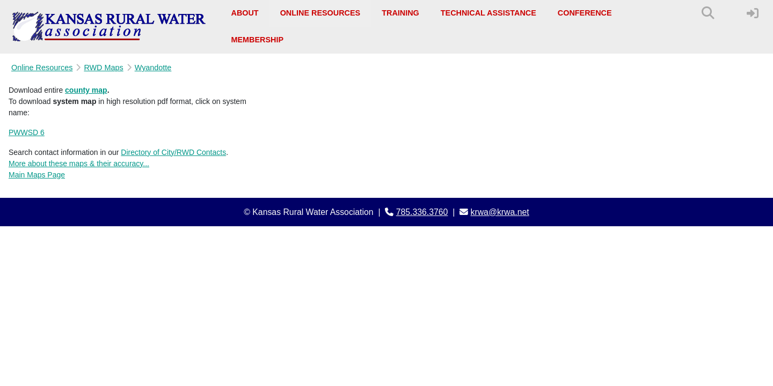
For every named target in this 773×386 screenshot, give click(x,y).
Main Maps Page (37, 174)
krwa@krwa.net (500, 212)
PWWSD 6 (27, 132)
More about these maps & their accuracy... (79, 163)
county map (86, 90)
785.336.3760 (422, 212)
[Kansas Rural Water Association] (109, 26)
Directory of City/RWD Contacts (173, 152)
